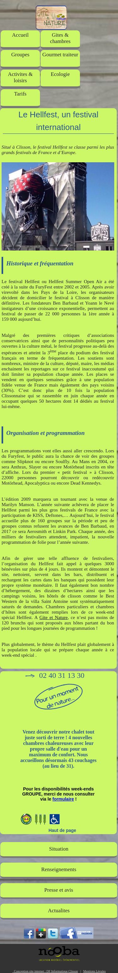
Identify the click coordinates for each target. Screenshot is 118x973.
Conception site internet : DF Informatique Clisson (45, 971)
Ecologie (60, 74)
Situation (58, 849)
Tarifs (20, 94)
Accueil (20, 35)
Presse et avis (58, 890)
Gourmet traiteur (60, 55)
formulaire (63, 799)
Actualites (59, 911)
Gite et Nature (53, 617)
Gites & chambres (60, 38)
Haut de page (62, 830)
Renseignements (58, 869)
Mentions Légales (94, 971)
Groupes (20, 55)
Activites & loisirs (20, 77)
